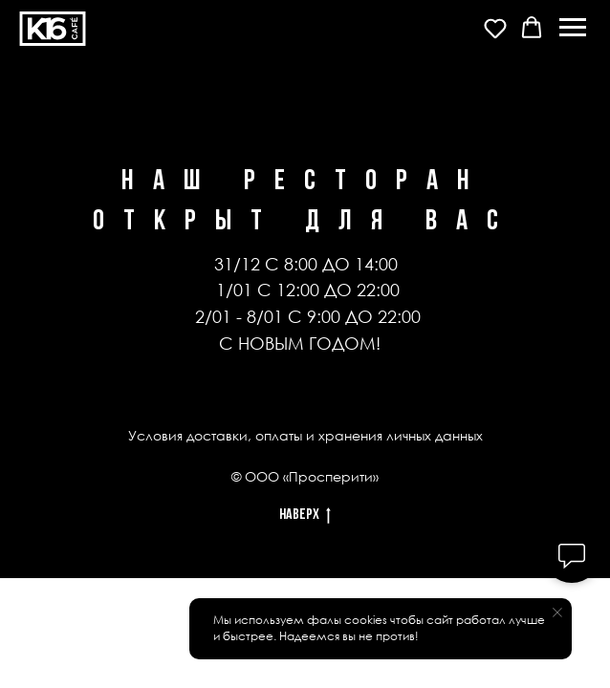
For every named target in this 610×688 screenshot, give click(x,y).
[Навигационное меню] (572, 27)
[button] (495, 27)
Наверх (305, 517)
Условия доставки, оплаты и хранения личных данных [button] (305, 435)
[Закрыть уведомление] (557, 612)
